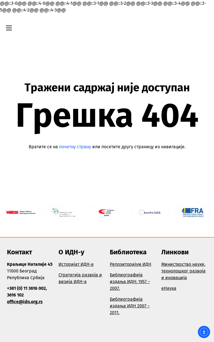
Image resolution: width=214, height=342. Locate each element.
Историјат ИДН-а (76, 264)
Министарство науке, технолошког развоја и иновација (183, 271)
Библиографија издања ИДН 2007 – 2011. (130, 305)
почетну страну (75, 146)
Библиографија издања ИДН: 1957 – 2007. (130, 281)
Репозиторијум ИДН (130, 264)
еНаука (168, 288)
